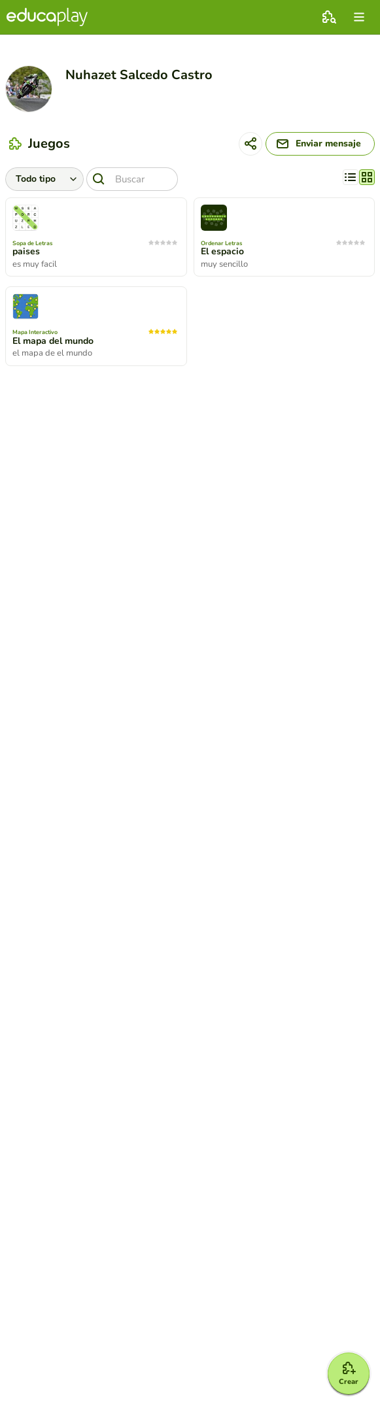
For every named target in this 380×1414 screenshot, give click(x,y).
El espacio (222, 251)
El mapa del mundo (53, 341)
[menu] (359, 17)
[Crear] (349, 1373)
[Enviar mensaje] (320, 144)
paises (26, 251)
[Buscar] (132, 179)
